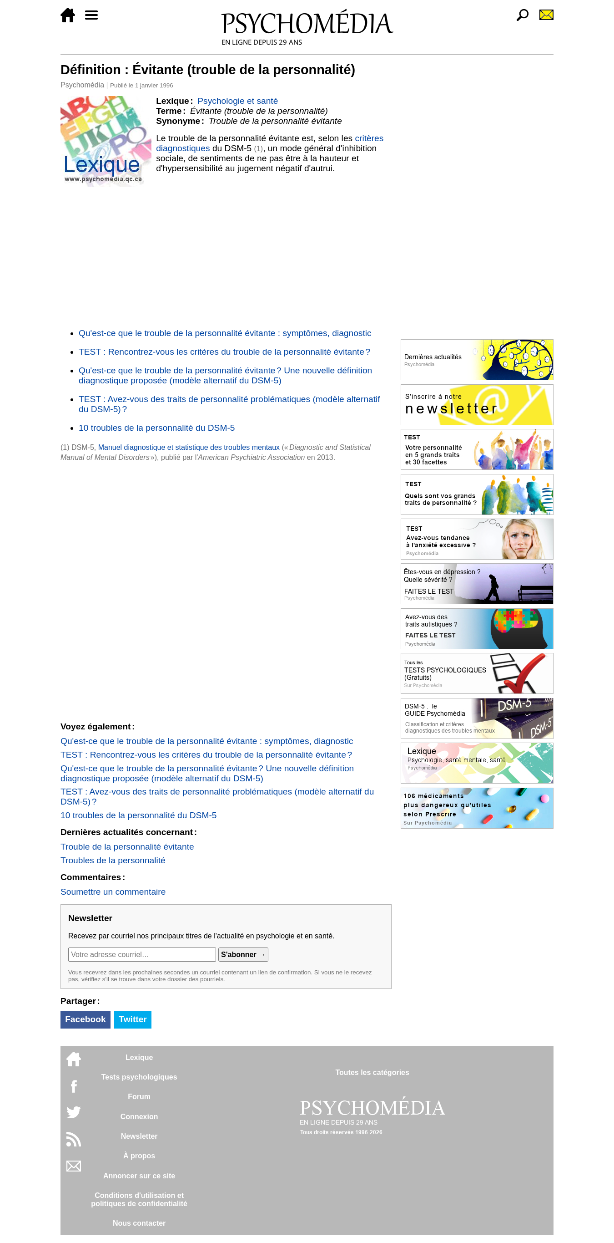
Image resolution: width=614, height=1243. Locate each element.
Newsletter (139, 1136)
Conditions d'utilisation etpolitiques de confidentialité (139, 1199)
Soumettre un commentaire (113, 892)
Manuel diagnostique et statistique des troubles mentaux (189, 447)
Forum (139, 1096)
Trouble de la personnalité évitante (127, 846)
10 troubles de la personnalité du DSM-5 (157, 428)
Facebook (85, 1019)
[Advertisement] (226, 256)
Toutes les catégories (372, 1072)
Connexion (139, 1117)
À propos (139, 1156)
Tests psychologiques (139, 1077)
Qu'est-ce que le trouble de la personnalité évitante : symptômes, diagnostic (225, 333)
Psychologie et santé (237, 101)
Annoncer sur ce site (139, 1176)
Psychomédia (82, 85)
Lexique (139, 1057)
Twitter (132, 1019)
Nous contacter (139, 1223)
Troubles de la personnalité (113, 860)
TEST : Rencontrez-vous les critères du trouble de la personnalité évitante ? (224, 352)
